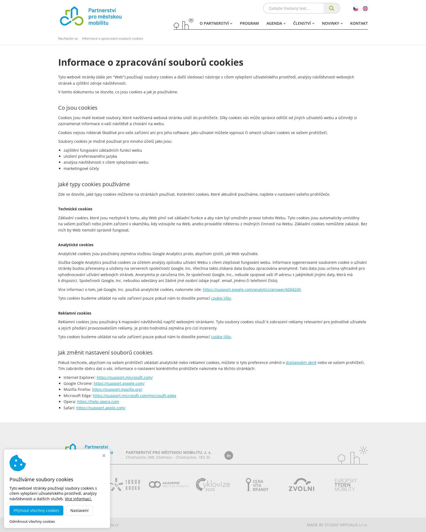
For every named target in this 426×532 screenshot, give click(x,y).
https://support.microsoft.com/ (125, 377)
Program (249, 23)
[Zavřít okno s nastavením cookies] (104, 456)
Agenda (276, 23)
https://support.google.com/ (119, 383)
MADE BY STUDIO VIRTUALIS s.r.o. (337, 524)
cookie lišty (221, 298)
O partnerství (216, 23)
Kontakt (359, 23)
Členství (303, 23)
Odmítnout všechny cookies (32, 521)
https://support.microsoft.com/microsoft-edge (134, 395)
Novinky (332, 23)
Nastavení (79, 510)
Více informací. (78, 498)
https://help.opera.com (98, 401)
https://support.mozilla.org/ (117, 389)
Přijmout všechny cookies (36, 510)
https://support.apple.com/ (101, 407)
